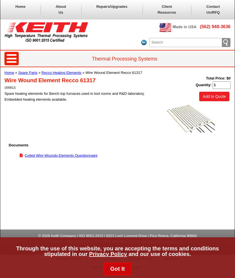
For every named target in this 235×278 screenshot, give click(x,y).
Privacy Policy (108, 254)
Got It (117, 269)
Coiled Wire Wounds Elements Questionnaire (61, 155)
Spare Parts (27, 73)
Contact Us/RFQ (213, 9)
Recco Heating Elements (61, 73)
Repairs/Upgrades (111, 6)
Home (20, 6)
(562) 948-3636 (215, 26)
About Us (61, 9)
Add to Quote (214, 96)
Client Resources (167, 9)
